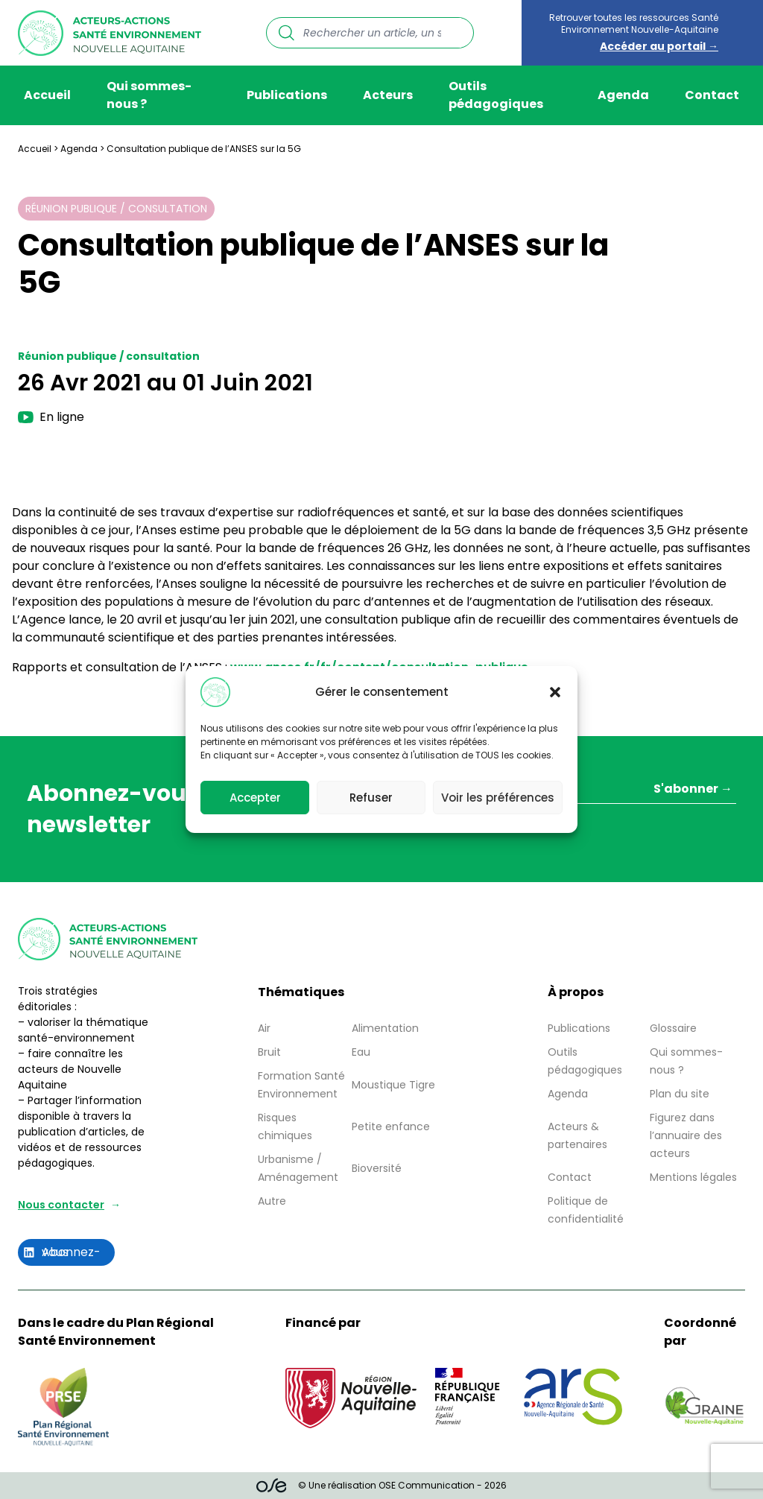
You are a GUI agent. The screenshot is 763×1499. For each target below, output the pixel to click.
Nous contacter (61, 1204)
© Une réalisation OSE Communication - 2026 (381, 1485)
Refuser (371, 803)
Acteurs (388, 95)
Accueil (47, 95)
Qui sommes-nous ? (149, 94)
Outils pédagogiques (496, 94)
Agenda (623, 95)
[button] (555, 698)
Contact (712, 95)
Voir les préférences (497, 803)
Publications (287, 95)
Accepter (255, 803)
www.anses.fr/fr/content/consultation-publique (379, 667)
